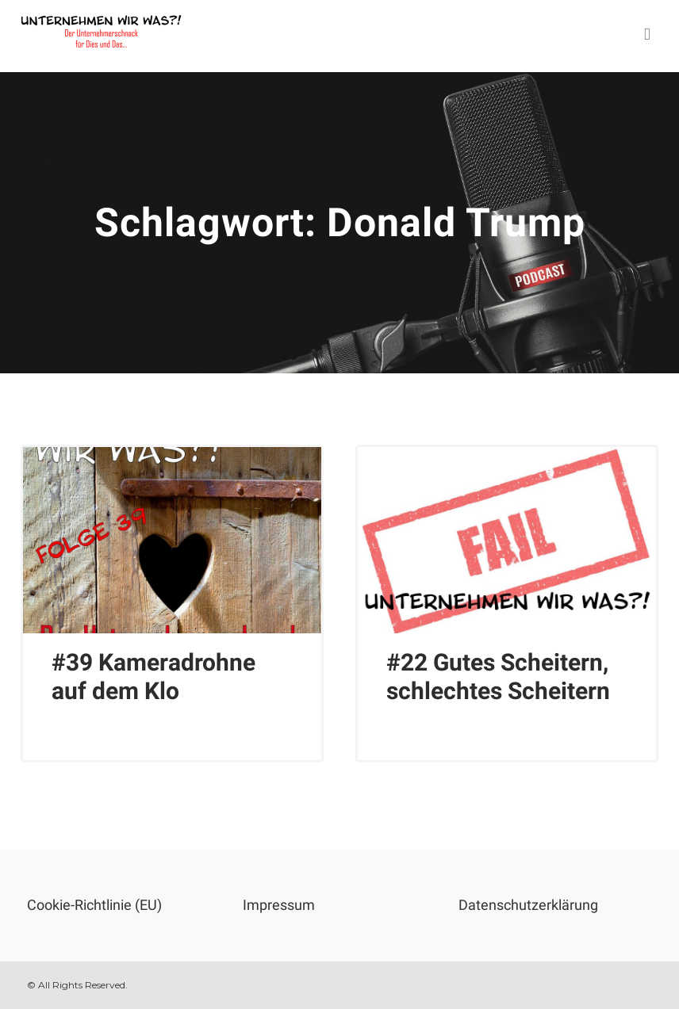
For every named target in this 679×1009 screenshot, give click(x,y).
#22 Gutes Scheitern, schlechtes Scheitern (498, 676)
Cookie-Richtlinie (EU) (94, 904)
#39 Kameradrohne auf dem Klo (153, 676)
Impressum (279, 904)
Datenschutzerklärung (528, 904)
